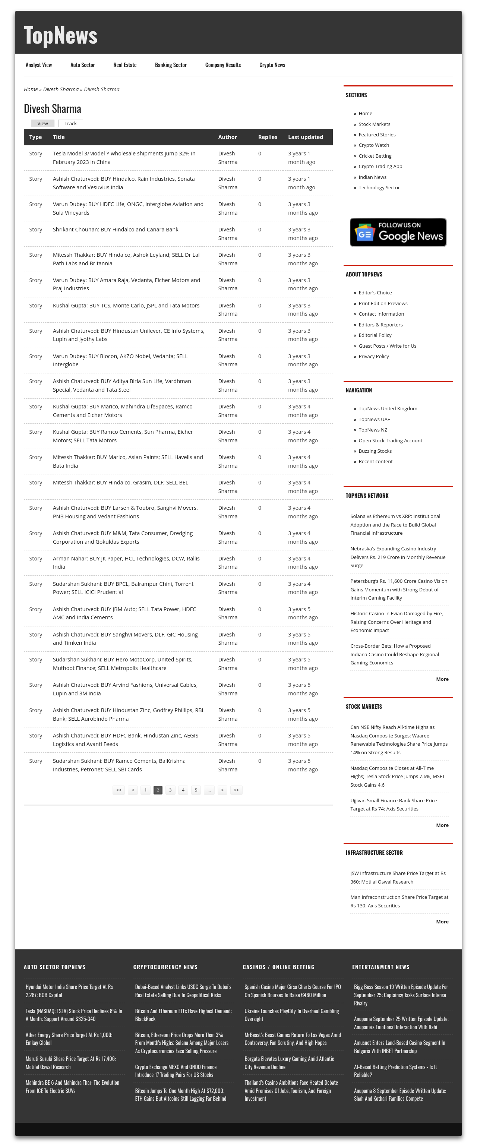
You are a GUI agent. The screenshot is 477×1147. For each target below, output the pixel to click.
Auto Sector (82, 65)
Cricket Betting (375, 155)
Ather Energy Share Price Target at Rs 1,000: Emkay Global (69, 1039)
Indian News (373, 177)
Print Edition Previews (383, 303)
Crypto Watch (374, 145)
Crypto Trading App (380, 166)
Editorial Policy (375, 335)
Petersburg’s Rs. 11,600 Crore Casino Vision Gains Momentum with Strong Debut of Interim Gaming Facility (398, 589)
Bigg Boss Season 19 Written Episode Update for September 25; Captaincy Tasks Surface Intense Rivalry (401, 995)
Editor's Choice (375, 292)
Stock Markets (375, 124)
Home (31, 89)
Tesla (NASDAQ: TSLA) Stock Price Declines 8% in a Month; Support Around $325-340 (74, 1015)
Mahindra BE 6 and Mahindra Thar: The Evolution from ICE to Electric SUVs (72, 1086)
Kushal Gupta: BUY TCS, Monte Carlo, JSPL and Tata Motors (126, 305)
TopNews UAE (374, 419)
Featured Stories (377, 134)
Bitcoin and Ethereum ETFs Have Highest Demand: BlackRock (183, 1015)
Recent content (376, 461)
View (42, 123)
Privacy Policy (374, 356)
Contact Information (381, 313)
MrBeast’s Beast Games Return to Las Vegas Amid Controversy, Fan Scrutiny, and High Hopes (293, 1039)
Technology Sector (379, 187)
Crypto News (272, 65)
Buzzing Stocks (375, 451)
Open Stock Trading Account (391, 440)
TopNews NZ (373, 429)
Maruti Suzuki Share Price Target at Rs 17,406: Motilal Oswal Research (71, 1063)
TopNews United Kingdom (388, 408)
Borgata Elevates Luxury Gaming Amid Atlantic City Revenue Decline (289, 1063)
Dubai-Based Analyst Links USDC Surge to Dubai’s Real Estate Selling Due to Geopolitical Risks (183, 991)
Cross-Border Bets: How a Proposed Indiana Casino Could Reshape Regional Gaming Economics (394, 654)
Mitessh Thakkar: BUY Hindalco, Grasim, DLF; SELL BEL (120, 482)
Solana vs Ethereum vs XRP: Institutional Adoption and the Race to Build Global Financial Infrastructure (395, 524)
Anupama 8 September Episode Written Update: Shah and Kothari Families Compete (400, 1095)
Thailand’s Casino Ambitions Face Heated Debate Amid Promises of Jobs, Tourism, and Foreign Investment (291, 1090)
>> (236, 790)
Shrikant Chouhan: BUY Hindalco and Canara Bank (116, 229)
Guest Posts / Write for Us (388, 345)
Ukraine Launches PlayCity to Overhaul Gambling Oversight (292, 1015)
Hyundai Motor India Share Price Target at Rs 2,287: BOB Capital (69, 991)
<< (118, 790)
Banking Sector (171, 65)
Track (73, 123)
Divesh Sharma (61, 89)
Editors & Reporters (381, 324)
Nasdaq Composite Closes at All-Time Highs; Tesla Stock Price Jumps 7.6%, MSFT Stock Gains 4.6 (397, 776)
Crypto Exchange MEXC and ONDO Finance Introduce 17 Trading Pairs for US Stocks (176, 1071)
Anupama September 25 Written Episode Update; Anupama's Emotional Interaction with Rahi (401, 1023)
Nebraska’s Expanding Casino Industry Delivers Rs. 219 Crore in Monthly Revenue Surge (397, 557)
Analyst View (39, 65)
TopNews (61, 34)
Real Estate (125, 65)
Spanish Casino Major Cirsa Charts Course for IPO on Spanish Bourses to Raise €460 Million (293, 991)
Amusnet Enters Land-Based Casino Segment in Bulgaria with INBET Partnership (399, 1047)
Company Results (223, 65)
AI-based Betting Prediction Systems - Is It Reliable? (395, 1071)
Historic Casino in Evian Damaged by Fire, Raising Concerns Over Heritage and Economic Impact (396, 621)
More (442, 679)
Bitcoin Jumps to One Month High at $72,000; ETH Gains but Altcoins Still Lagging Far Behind (181, 1095)
